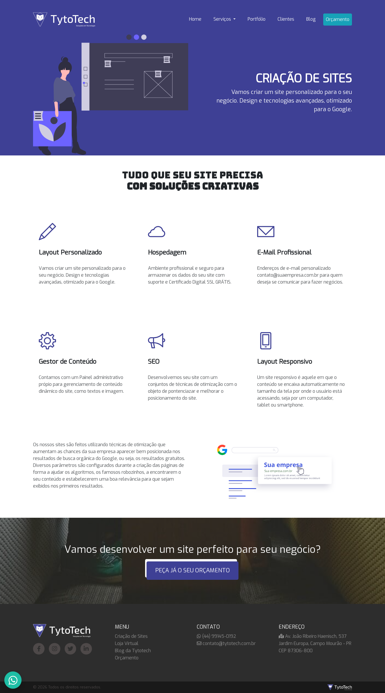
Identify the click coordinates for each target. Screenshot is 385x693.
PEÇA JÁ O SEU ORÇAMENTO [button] (192, 570)
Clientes (286, 19)
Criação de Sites (131, 636)
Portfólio (256, 19)
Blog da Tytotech (133, 651)
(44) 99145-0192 (216, 636)
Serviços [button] (222, 19)
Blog (311, 19)
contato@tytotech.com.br (226, 643)
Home (196, 19)
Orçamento (337, 19)
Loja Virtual (126, 643)
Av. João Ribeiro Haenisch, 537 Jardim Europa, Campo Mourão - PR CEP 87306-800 (315, 643)
